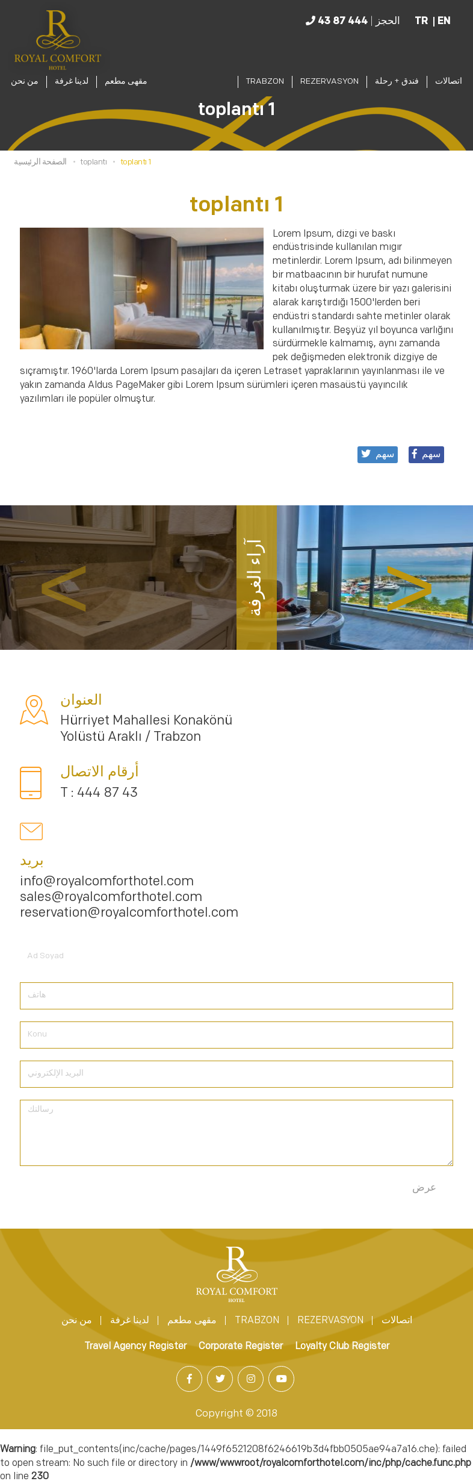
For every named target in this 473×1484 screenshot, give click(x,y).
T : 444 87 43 (99, 793)
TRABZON (265, 81)
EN (443, 21)
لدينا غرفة (71, 81)
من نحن (25, 81)
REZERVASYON (329, 81)
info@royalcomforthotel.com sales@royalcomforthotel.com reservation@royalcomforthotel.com (129, 898)
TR (421, 21)
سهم (426, 454)
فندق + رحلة (397, 81)
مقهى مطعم (126, 81)
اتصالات (448, 81)
